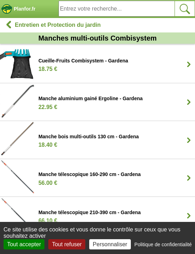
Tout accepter (24, 244)
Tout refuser (66, 244)
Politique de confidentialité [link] (163, 244)
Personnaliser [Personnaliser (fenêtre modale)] (110, 244)
